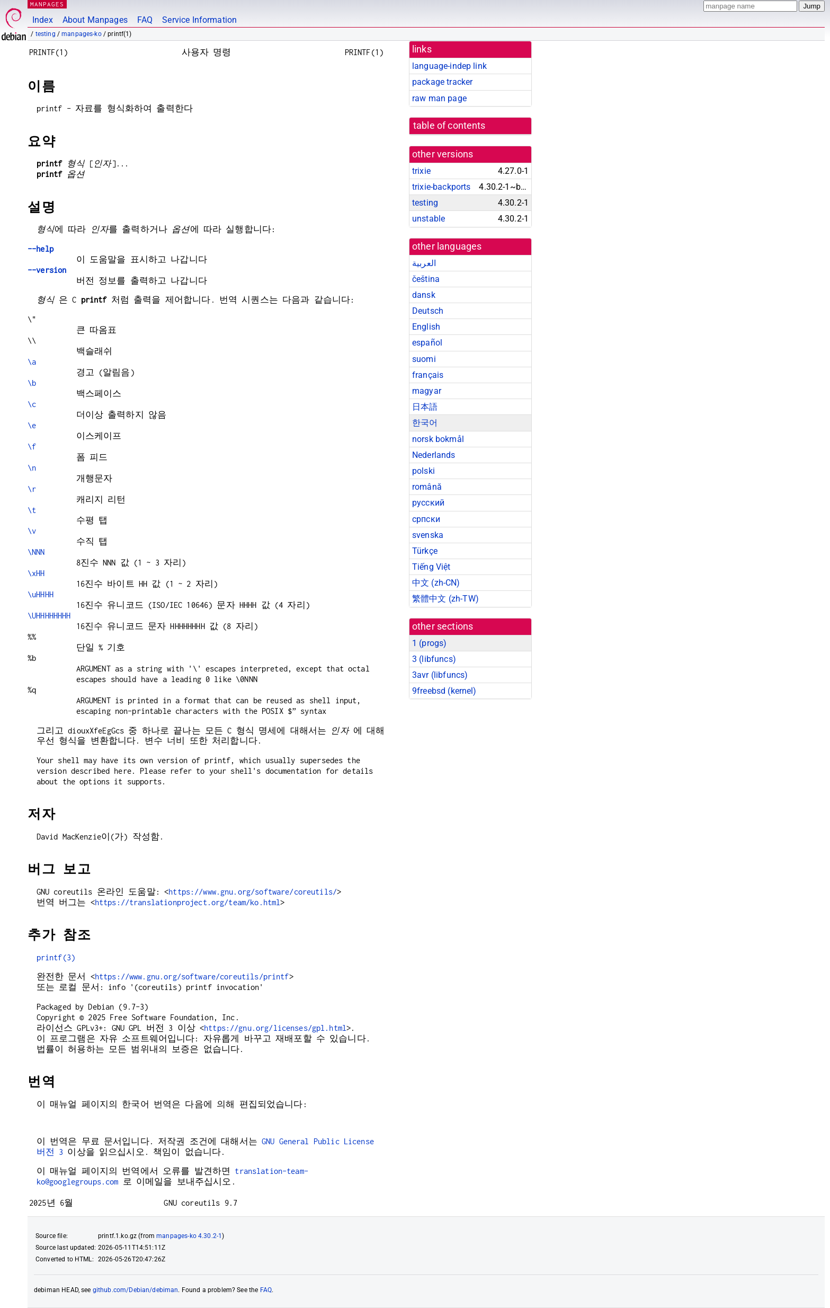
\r (32, 488)
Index (42, 20)
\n (32, 467)
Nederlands (434, 455)
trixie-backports (441, 187)
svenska (427, 535)
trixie (421, 171)
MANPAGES (47, 4)
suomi (424, 359)
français (427, 375)
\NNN (36, 551)
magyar (426, 391)
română (427, 487)
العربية (424, 263)
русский (428, 503)
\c (32, 404)
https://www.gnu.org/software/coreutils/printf (192, 976)
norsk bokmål (438, 439)
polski (423, 471)
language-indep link (449, 66)
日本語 (425, 407)
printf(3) (56, 957)
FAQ (145, 20)
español (427, 343)
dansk (423, 295)
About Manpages (95, 20)
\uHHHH (40, 594)
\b (32, 382)
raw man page (439, 98)
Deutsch (427, 311)
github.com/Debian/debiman (136, 1290)
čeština (426, 279)
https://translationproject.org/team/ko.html (187, 902)
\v (32, 530)
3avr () (440, 675)
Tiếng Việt (431, 567)
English (426, 327)
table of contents (449, 125)
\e (32, 425)
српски (426, 519)
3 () (434, 659)
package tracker (442, 82)
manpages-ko (81, 34)
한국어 (425, 423)
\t (32, 510)
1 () (429, 643)
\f (32, 446)
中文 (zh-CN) (436, 583)
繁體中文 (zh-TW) (445, 599)
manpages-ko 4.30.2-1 (189, 1236)
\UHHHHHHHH (49, 615)
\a (32, 361)
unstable (428, 219)
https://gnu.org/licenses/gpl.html (275, 1027)
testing (45, 34)
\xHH (36, 573)
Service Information (199, 20)
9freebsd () (444, 691)
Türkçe (425, 551)
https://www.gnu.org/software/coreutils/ (252, 891)
